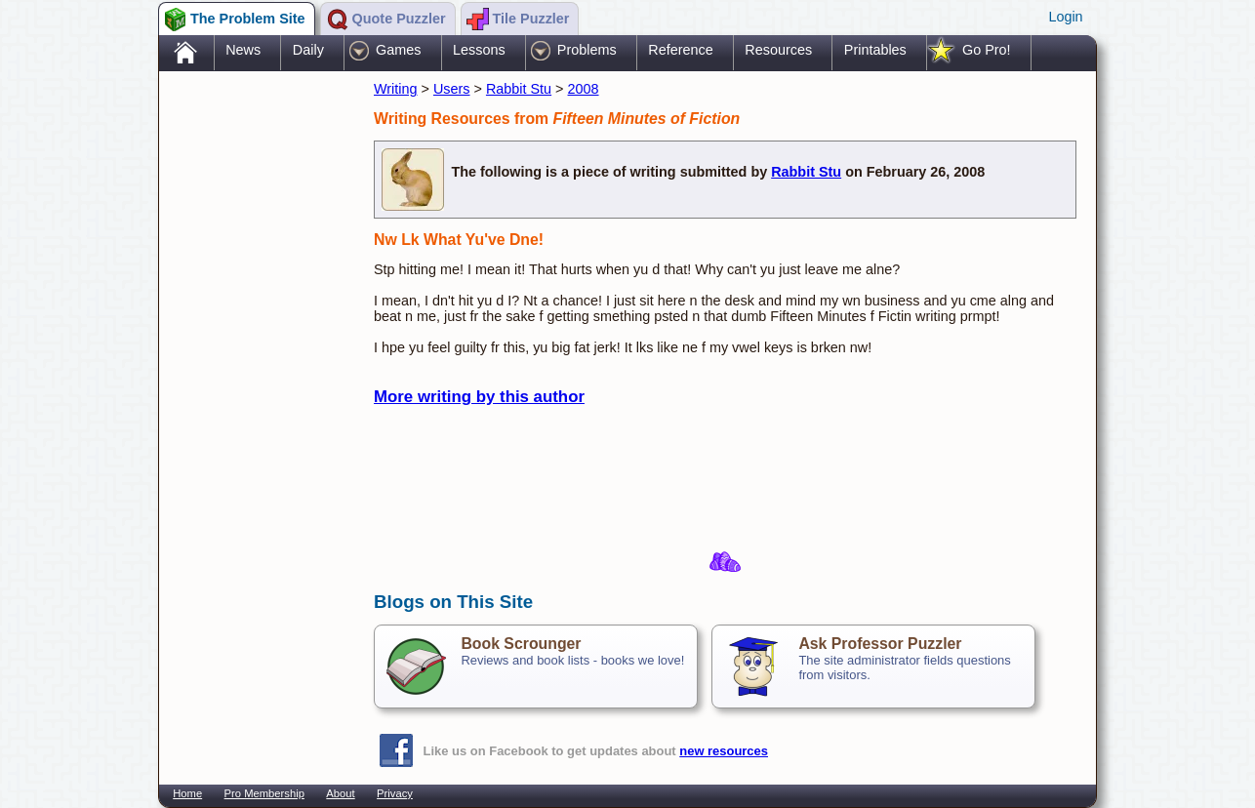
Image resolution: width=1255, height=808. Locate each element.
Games (398, 50)
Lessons (479, 50)
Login (1065, 16)
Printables (875, 50)
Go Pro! (986, 50)
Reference (680, 50)
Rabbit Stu (518, 89)
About (340, 793)
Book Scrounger (521, 643)
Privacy (395, 793)
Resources (778, 50)
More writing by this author (479, 396)
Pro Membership (264, 793)
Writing (396, 89)
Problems (587, 50)
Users (451, 89)
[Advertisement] (257, 383)
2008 (583, 89)
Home (187, 793)
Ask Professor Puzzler (879, 643)
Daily (308, 50)
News (243, 50)
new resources (723, 751)
